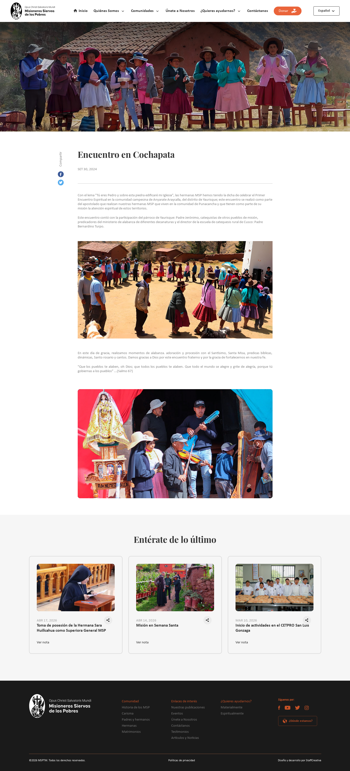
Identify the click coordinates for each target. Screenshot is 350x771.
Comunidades (142, 11)
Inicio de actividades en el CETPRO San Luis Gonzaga (272, 628)
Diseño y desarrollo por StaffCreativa (299, 760)
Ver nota (43, 642)
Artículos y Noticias (185, 738)
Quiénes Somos (106, 11)
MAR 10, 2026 (246, 620)
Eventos (177, 713)
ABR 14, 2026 (146, 620)
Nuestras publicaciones (188, 707)
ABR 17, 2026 (47, 620)
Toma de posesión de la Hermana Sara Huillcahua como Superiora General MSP (71, 628)
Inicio (83, 11)
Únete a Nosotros (180, 11)
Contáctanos (257, 11)
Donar (288, 11)
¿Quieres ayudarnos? (217, 11)
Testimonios (180, 732)
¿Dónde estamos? (300, 721)
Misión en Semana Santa (157, 625)
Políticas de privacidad (181, 760)
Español (324, 11)
